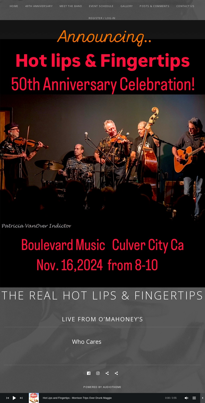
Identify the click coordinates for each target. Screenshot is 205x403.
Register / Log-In (102, 18)
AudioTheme (112, 387)
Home (14, 6)
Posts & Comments (154, 6)
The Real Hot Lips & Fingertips (102, 295)
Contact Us (185, 6)
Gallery (127, 6)
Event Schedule (101, 6)
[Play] (14, 398)
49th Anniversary (39, 6)
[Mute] (186, 398)
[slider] (105, 398)
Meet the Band (71, 6)
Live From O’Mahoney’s (102, 319)
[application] (102, 398)
